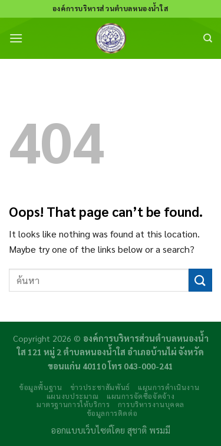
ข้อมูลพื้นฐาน (40, 387)
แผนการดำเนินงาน (168, 387)
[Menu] (16, 38)
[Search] (207, 38)
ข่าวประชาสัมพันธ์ (100, 387)
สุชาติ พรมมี (148, 430)
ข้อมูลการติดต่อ (112, 413)
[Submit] (200, 280)
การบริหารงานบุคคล (151, 404)
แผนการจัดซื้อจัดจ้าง (140, 396)
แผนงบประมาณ (73, 396)
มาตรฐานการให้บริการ (73, 404)
